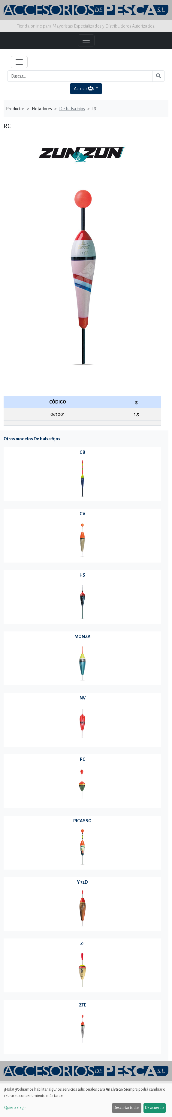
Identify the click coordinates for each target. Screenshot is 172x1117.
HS (82, 575)
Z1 (82, 943)
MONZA (82, 636)
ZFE (82, 1005)
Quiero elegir (15, 1108)
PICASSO (82, 820)
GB (82, 452)
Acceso (84, 88)
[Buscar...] (79, 76)
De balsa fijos (72, 108)
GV (82, 513)
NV (83, 698)
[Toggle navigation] (19, 62)
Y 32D (82, 882)
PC (82, 759)
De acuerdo (154, 1108)
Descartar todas (126, 1108)
